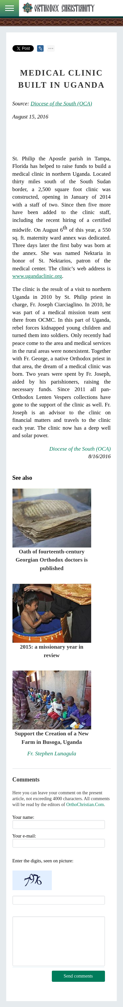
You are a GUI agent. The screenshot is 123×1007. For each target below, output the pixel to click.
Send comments (78, 976)
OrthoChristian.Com (85, 804)
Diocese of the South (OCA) (61, 103)
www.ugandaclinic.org (37, 276)
